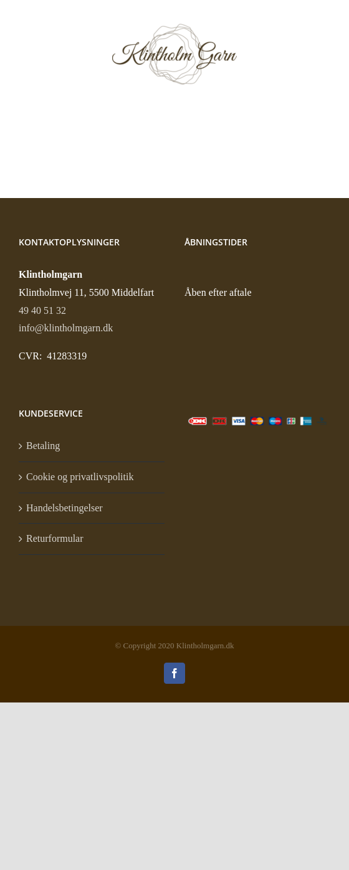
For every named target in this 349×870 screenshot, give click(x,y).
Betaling (43, 445)
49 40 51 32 (42, 310)
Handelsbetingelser (64, 508)
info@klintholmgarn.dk (66, 328)
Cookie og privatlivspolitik (79, 476)
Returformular (55, 538)
